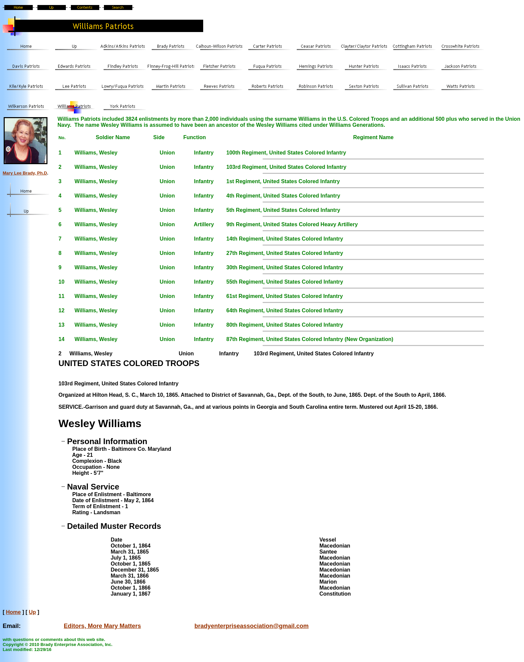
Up (32, 612)
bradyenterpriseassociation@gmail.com (251, 626)
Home (13, 612)
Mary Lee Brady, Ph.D (25, 173)
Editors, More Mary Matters (102, 626)
